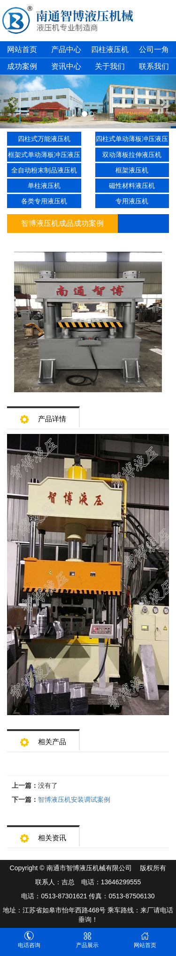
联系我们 (154, 66)
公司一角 (154, 49)
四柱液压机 (110, 49)
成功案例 (22, 66)
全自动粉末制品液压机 (44, 170)
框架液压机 (131, 170)
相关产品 (43, 739)
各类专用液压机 (44, 201)
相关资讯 (43, 835)
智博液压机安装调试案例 (74, 799)
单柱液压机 (44, 185)
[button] (13, 101)
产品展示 (87, 940)
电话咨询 (29, 940)
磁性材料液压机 (132, 185)
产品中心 (66, 49)
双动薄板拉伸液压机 (131, 154)
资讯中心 (66, 66)
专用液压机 (131, 201)
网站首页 (22, 49)
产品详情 (43, 416)
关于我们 (110, 66)
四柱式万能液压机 (44, 138)
